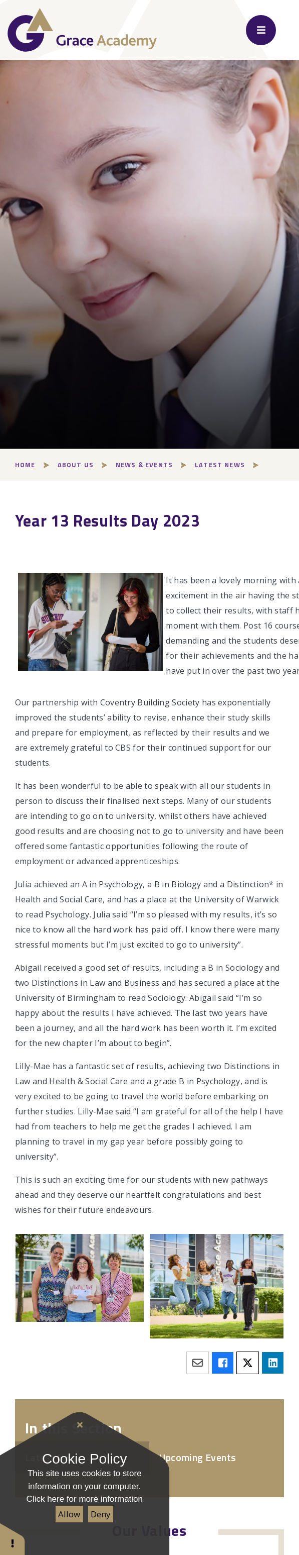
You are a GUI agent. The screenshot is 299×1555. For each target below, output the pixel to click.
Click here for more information (85, 1499)
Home (25, 465)
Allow (69, 1514)
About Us (76, 465)
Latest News (220, 465)
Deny (101, 1514)
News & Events (144, 465)
